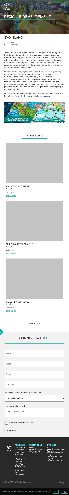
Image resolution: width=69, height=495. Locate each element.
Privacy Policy (29, 422)
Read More (11, 196)
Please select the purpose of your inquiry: (24, 393)
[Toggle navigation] (61, 5)
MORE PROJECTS (34, 323)
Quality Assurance (17, 302)
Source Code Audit (17, 187)
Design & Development (19, 244)
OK (56, 491)
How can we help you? (15, 406)
